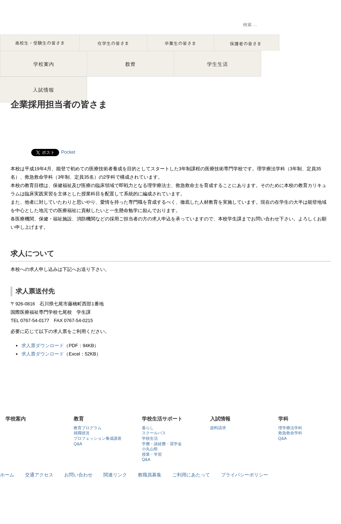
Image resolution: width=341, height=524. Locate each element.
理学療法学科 (290, 428)
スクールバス (154, 433)
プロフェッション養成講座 (98, 438)
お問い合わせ (78, 475)
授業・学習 (152, 454)
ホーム (7, 475)
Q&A (78, 444)
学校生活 (150, 438)
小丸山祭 (150, 449)
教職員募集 (149, 475)
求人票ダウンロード (42, 345)
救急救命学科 (290, 433)
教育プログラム (88, 428)
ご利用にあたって (191, 475)
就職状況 (82, 433)
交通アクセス (39, 475)
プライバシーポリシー (244, 475)
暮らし (148, 428)
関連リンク (115, 475)
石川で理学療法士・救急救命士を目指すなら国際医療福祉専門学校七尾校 (76, 20)
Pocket (68, 152)
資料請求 (218, 428)
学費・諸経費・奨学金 (162, 444)
